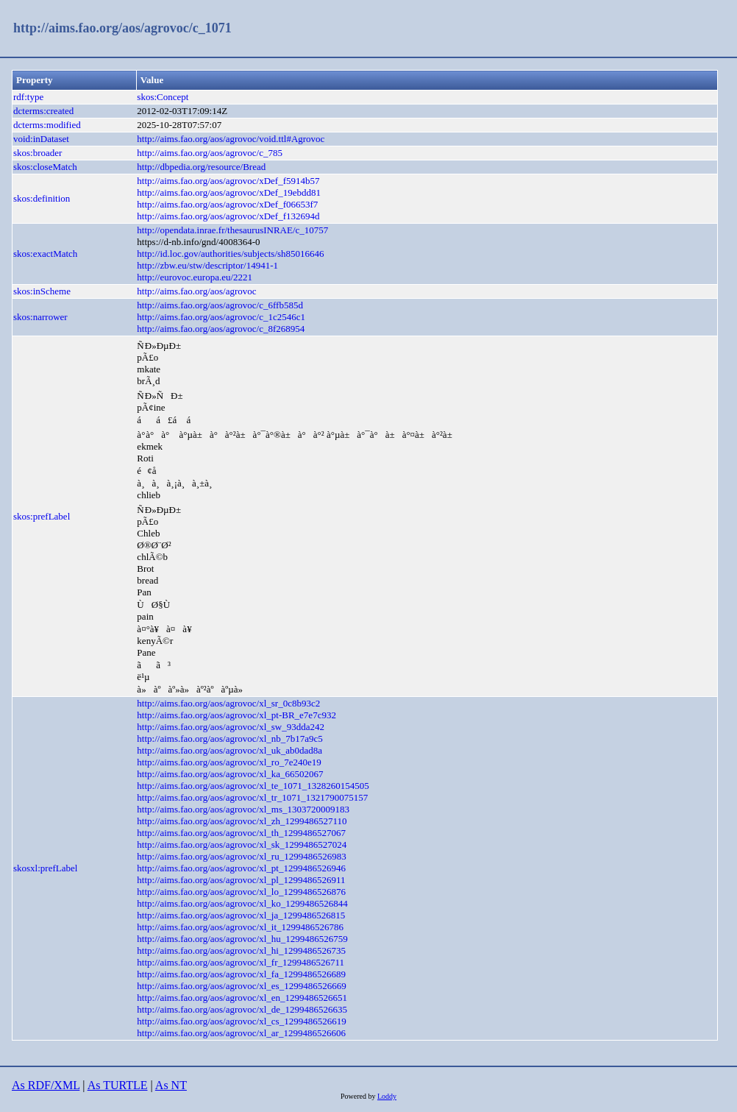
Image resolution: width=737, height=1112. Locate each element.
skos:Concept (162, 96)
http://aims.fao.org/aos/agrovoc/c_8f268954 (221, 328)
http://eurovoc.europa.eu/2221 (194, 277)
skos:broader (37, 152)
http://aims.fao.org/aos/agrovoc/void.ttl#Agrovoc (230, 138)
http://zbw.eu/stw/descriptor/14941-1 (207, 265)
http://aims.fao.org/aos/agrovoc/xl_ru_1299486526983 (241, 856)
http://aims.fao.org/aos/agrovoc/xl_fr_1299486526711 (240, 962)
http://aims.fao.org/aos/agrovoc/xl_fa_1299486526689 (241, 974)
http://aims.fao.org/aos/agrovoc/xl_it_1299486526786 (240, 926)
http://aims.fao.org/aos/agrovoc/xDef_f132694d (228, 216)
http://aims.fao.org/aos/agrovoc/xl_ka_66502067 (230, 773)
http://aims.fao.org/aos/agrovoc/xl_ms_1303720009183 (243, 809)
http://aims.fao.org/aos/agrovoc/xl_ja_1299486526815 (241, 915)
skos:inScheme (42, 291)
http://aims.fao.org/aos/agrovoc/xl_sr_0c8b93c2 (228, 703)
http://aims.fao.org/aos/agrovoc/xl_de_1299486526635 (242, 1009)
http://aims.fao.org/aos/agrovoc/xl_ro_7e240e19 (229, 762)
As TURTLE (118, 1085)
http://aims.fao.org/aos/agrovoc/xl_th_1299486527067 (241, 832)
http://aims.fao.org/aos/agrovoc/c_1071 (122, 28)
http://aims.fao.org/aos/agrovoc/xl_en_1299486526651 (242, 997)
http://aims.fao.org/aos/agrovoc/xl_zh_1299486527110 (241, 820)
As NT (171, 1085)
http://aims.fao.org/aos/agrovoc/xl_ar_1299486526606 (241, 1032)
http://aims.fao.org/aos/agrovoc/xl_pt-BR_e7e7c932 (236, 714)
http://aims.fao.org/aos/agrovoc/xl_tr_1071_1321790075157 (252, 797)
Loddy (386, 1096)
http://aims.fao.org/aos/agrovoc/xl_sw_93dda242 (230, 726)
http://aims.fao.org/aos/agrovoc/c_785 (209, 152)
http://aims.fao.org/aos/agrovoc (196, 291)
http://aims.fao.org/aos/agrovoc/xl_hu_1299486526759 (242, 938)
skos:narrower (40, 316)
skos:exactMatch (45, 253)
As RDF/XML (45, 1085)
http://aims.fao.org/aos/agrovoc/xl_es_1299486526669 (241, 985)
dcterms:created (43, 110)
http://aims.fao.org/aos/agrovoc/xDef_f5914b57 (228, 180)
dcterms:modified (47, 124)
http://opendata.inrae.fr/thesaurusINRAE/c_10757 (232, 229)
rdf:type (28, 96)
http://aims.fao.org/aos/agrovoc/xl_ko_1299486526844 (242, 903)
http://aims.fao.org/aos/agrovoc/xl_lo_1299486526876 (241, 891)
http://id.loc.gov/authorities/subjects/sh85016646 (230, 253)
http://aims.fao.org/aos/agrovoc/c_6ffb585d (220, 305)
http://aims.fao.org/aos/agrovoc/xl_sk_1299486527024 (241, 844)
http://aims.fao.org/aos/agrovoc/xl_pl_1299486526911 (241, 879)
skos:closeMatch (45, 166)
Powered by (359, 1096)
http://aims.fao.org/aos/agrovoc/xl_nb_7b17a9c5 (230, 738)
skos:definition (41, 198)
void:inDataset (41, 138)
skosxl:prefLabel (45, 868)
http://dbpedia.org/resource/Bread (201, 166)
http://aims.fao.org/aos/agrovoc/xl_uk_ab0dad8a (229, 750)
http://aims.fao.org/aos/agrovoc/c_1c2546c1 (221, 316)
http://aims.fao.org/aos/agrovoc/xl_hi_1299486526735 (241, 950)
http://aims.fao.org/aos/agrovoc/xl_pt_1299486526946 (241, 868)
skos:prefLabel (41, 516)
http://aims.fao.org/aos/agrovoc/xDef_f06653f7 (227, 204)
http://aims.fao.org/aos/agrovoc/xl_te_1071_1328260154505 (252, 785)
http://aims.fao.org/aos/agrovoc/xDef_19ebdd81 (229, 192)
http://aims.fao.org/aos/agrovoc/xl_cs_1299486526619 (241, 1021)
